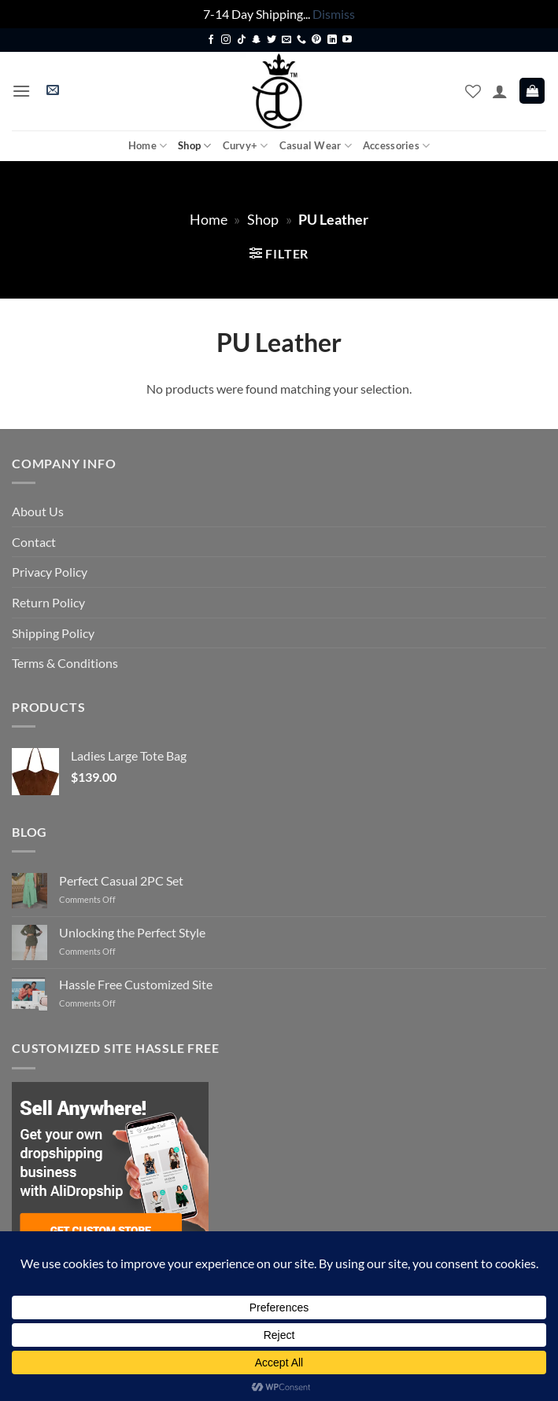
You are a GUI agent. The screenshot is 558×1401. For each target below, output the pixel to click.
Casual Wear (315, 145)
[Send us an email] (286, 40)
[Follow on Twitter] (271, 40)
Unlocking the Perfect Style (132, 932)
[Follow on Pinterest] (316, 40)
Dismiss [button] (333, 13)
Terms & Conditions (65, 662)
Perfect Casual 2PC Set (121, 880)
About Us (38, 511)
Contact (34, 541)
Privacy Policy (49, 571)
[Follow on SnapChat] (256, 40)
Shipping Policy (53, 632)
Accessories (396, 145)
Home (147, 145)
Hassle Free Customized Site (135, 984)
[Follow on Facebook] (211, 40)
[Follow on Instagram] (226, 40)
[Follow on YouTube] (347, 40)
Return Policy (48, 602)
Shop (194, 145)
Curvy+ (245, 145)
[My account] (500, 91)
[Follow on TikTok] (241, 40)
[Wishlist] (473, 91)
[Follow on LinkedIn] (332, 40)
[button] (21, 91)
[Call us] (301, 40)
